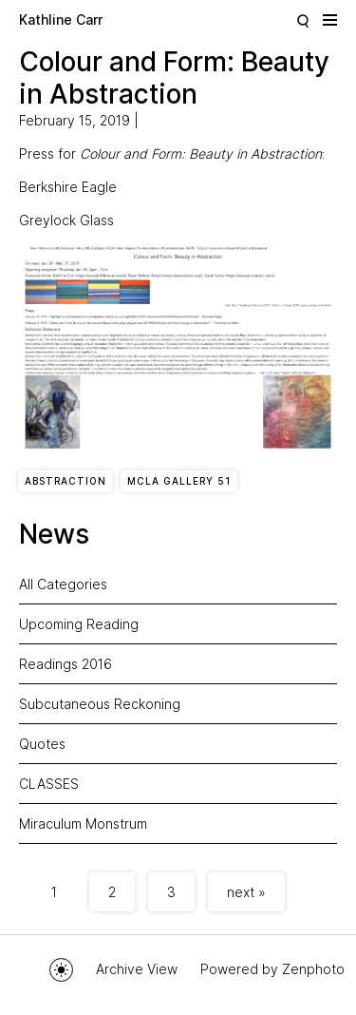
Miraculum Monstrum (83, 823)
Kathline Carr (61, 19)
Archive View (137, 969)
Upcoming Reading (79, 624)
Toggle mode (61, 970)
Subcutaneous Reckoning (99, 704)
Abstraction (65, 481)
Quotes (42, 744)
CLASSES (49, 784)
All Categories (63, 584)
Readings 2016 (65, 664)
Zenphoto (313, 969)
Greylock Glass (66, 220)
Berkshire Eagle (68, 187)
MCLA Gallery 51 (179, 481)
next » (246, 892)
